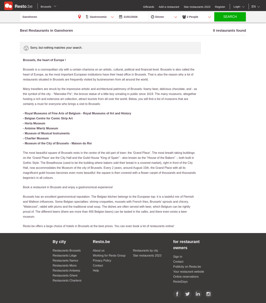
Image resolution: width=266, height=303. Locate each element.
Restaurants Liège (65, 255)
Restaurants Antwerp (66, 270)
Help (96, 270)
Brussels (48, 6)
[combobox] (240, 6)
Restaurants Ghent (65, 275)
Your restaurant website (188, 271)
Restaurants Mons (65, 265)
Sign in (177, 256)
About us (99, 250)
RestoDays (180, 281)
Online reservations (186, 276)
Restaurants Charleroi (67, 280)
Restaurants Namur (65, 260)
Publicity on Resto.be (187, 266)
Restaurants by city (145, 250)
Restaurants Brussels (67, 250)
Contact (98, 265)
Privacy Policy (102, 260)
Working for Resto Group (109, 255)
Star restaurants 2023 (147, 255)
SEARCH (230, 17)
